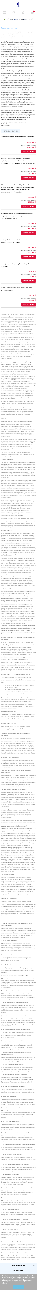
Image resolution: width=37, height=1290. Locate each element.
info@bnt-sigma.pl (8, 123)
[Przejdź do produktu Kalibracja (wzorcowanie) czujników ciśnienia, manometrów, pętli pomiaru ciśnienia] (8, 292)
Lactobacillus (4, 632)
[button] (4, 12)
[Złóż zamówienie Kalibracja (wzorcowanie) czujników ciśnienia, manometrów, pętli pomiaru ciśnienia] (28, 304)
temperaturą (5, 826)
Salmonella (3, 87)
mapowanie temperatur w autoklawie (10, 115)
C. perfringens (4, 633)
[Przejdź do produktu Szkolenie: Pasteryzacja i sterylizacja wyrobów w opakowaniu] (8, 139)
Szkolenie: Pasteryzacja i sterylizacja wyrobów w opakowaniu (17, 136)
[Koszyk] (32, 12)
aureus (26, 87)
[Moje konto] (23, 12)
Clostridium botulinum (27, 77)
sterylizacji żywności (9, 52)
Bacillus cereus (4, 82)
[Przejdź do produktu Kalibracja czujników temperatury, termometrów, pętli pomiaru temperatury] (8, 268)
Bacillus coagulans (30, 822)
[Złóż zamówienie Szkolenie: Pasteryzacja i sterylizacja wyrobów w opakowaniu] (28, 152)
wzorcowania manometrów (16, 117)
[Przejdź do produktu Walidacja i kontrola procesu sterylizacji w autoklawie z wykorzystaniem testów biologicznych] (8, 245)
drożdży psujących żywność (28, 632)
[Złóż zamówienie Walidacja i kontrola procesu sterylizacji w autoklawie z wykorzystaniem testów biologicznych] (28, 257)
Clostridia (27, 630)
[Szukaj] (14, 12)
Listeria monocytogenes (27, 85)
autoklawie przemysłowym (7, 71)
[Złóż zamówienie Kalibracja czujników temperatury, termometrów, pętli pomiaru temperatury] (28, 281)
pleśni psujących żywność (14, 632)
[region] (18, 19)
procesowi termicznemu (14, 828)
